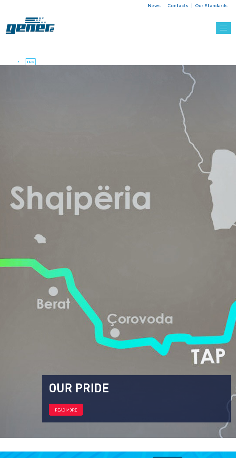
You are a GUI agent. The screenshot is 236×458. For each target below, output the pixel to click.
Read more (66, 410)
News (154, 5)
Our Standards (211, 5)
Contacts (177, 5)
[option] (118, 251)
